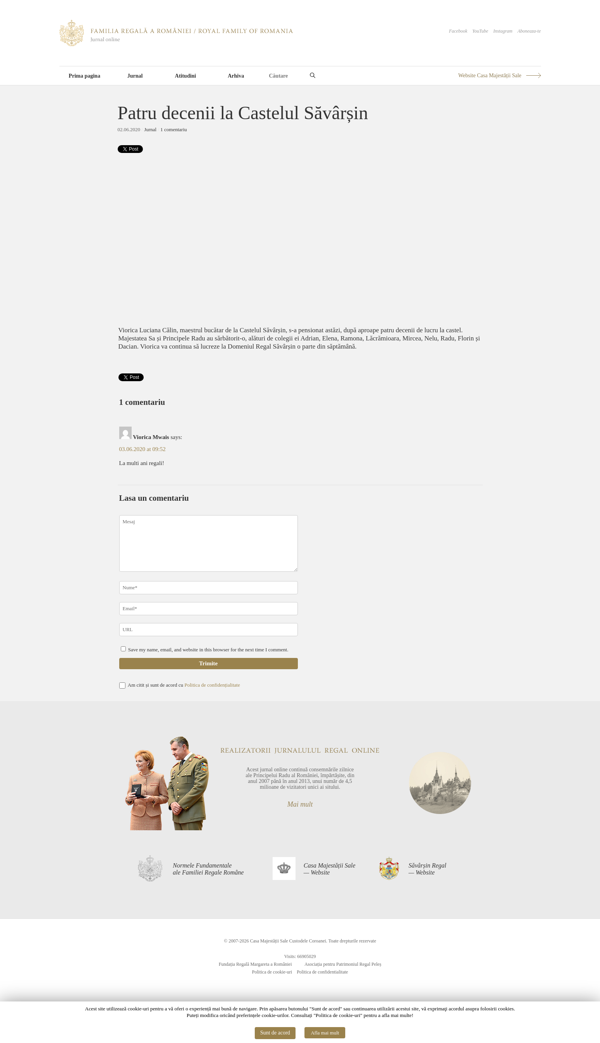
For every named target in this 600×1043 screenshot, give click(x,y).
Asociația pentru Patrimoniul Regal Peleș (342, 964)
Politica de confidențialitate (212, 685)
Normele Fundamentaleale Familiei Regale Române (208, 869)
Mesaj (208, 543)
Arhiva (236, 76)
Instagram (502, 31)
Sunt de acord (275, 1033)
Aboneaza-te (529, 31)
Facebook (458, 31)
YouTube (480, 31)
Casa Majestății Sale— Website (329, 869)
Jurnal (135, 76)
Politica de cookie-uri (272, 972)
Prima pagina (84, 76)
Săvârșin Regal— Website (427, 869)
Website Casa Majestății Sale (490, 75)
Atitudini (185, 76)
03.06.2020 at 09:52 (142, 449)
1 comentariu (173, 129)
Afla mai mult (325, 1033)
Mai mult (300, 804)
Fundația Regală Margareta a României (255, 964)
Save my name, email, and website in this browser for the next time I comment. (208, 650)
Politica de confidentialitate (322, 972)
